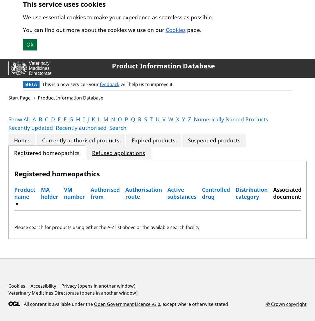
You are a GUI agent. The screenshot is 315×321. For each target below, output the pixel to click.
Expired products (153, 140)
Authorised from (105, 193)
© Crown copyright (286, 304)
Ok (29, 44)
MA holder (49, 193)
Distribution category (252, 193)
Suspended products (214, 140)
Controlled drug (216, 193)
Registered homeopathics (46, 153)
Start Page (19, 98)
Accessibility (43, 286)
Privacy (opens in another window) (98, 286)
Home (21, 140)
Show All (19, 119)
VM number (74, 193)
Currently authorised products (80, 140)
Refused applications (118, 153)
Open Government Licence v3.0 (127, 304)
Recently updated (30, 127)
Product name (24, 193)
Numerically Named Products (231, 119)
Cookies (176, 30)
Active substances (181, 193)
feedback (109, 84)
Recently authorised (81, 127)
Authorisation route (143, 193)
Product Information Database (163, 66)
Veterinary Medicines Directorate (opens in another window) (73, 293)
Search (118, 127)
